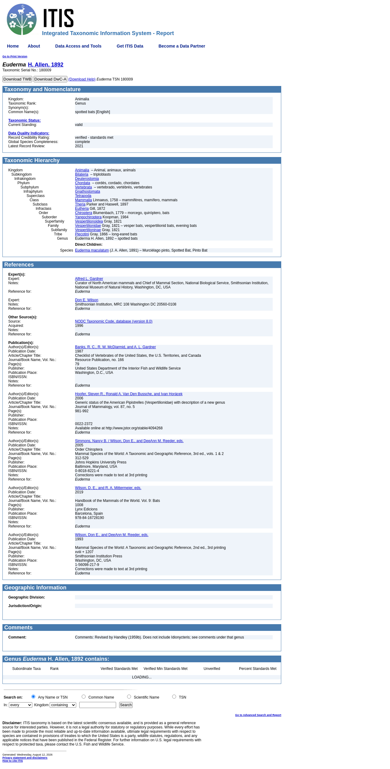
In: (6, 705)
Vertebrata (83, 187)
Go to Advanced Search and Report (258, 715)
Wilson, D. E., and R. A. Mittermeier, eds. (108, 488)
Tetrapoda (83, 196)
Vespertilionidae (88, 226)
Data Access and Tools (78, 46)
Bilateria (81, 174)
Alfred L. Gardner (89, 279)
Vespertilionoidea (89, 221)
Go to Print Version (14, 56)
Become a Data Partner (181, 46)
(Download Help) (81, 79)
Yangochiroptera (88, 217)
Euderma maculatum (92, 250)
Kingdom (41, 705)
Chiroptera (83, 213)
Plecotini (82, 234)
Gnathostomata (87, 191)
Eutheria (82, 208)
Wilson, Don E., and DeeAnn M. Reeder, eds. (111, 535)
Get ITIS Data (130, 46)
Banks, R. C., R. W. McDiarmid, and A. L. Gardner (115, 347)
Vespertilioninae (88, 230)
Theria (80, 204)
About (34, 46)
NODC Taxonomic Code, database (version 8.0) (113, 321)
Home (13, 46)
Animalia (82, 170)
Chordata (82, 183)
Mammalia (83, 200)
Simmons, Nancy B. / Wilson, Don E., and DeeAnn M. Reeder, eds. (129, 441)
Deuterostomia (87, 179)
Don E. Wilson (86, 300)
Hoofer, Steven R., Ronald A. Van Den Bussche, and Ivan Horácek (129, 394)
